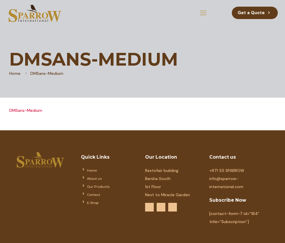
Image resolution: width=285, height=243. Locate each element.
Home (15, 73)
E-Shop (93, 203)
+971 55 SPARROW (226, 170)
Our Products (98, 187)
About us (94, 179)
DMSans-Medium (25, 110)
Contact (93, 195)
